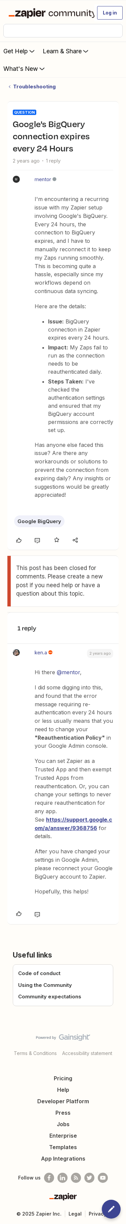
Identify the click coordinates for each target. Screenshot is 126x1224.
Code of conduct (39, 973)
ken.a (41, 652)
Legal (75, 1214)
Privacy (98, 1214)
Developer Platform (63, 1101)
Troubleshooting (34, 86)
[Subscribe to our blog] (76, 1178)
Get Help (19, 51)
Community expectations (49, 996)
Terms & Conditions (35, 1053)
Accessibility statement (87, 1053)
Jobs (63, 1124)
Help (63, 1089)
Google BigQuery (39, 521)
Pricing (63, 1078)
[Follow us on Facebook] (49, 1178)
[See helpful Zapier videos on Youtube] (103, 1178)
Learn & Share (66, 51)
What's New (24, 68)
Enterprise (63, 1135)
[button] (110, 13)
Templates (63, 1147)
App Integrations (63, 1158)
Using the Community (45, 985)
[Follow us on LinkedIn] (62, 1178)
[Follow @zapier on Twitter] (89, 1178)
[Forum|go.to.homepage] (48, 12)
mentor (43, 179)
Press (63, 1112)
